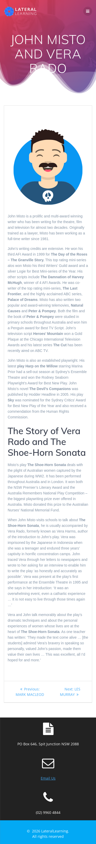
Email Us (48, 778)
